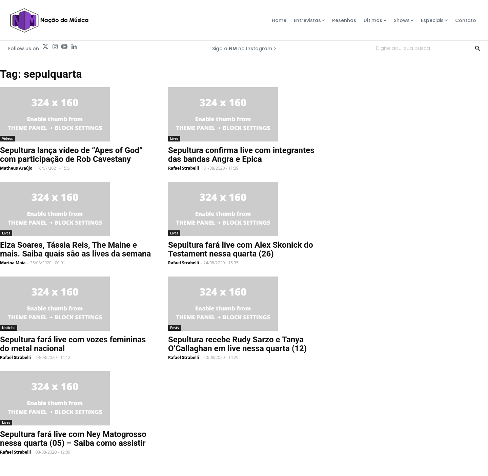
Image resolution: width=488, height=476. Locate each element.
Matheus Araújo (16, 168)
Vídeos (7, 138)
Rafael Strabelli (183, 168)
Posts (174, 327)
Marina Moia (13, 263)
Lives (174, 138)
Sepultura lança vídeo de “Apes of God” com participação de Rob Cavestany (71, 155)
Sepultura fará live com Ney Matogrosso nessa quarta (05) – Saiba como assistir (73, 439)
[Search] (477, 47)
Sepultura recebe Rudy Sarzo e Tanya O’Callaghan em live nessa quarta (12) (237, 344)
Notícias (8, 327)
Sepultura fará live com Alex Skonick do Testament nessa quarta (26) (240, 249)
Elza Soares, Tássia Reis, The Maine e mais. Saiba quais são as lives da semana (75, 249)
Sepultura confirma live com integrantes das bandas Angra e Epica (241, 155)
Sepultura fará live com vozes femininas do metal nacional (73, 344)
